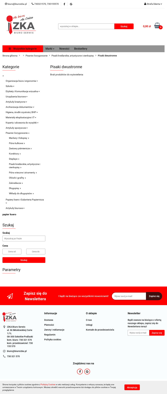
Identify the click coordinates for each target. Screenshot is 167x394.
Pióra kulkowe (17, 143)
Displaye (14, 159)
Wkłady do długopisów (21, 193)
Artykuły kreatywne (16, 101)
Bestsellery (80, 48)
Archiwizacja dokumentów (20, 107)
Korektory (15, 153)
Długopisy (15, 188)
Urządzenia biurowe (17, 96)
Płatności (49, 325)
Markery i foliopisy (19, 138)
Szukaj (23, 260)
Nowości (64, 48)
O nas (89, 320)
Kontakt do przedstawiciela (100, 329)
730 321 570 (13, 356)
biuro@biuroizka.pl (17, 351)
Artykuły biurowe (15, 208)
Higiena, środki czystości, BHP (22, 112)
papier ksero (9, 214)
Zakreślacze (16, 183)
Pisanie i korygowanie (17, 133)
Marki (50, 48)
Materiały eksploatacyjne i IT (21, 117)
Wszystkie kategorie (23, 48)
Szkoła (10, 86)
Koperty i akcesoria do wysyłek (22, 122)
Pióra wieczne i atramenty (23, 172)
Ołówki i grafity (17, 177)
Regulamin (49, 334)
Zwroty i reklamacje (54, 329)
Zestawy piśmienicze (20, 148)
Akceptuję (132, 387)
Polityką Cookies (48, 384)
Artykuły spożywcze (17, 128)
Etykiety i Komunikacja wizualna (23, 91)
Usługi (89, 325)
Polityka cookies (52, 339)
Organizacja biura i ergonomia (22, 81)
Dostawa (48, 320)
